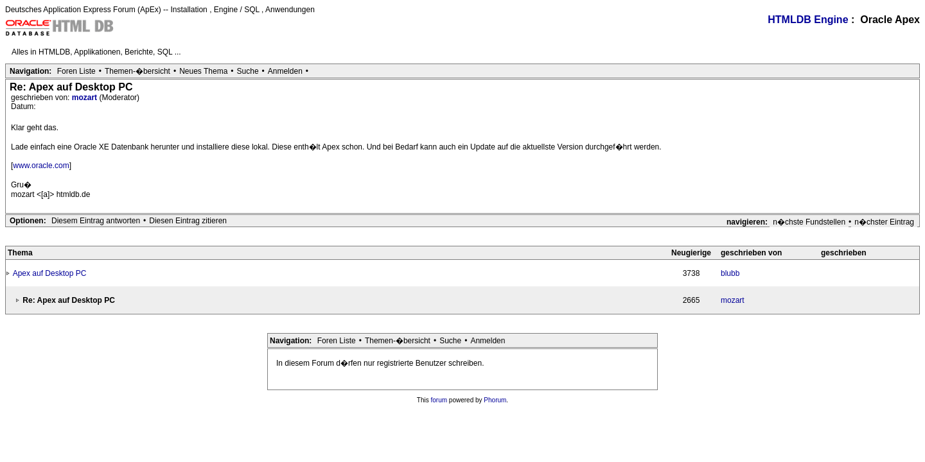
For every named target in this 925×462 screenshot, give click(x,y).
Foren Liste (76, 71)
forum (439, 400)
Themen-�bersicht (137, 71)
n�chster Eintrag (884, 222)
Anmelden (285, 71)
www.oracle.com (41, 165)
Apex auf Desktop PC (50, 273)
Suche (248, 71)
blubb (730, 273)
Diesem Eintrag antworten (95, 220)
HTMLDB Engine (808, 19)
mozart (86, 97)
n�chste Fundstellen (809, 222)
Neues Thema (203, 71)
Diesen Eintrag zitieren (188, 220)
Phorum (495, 400)
